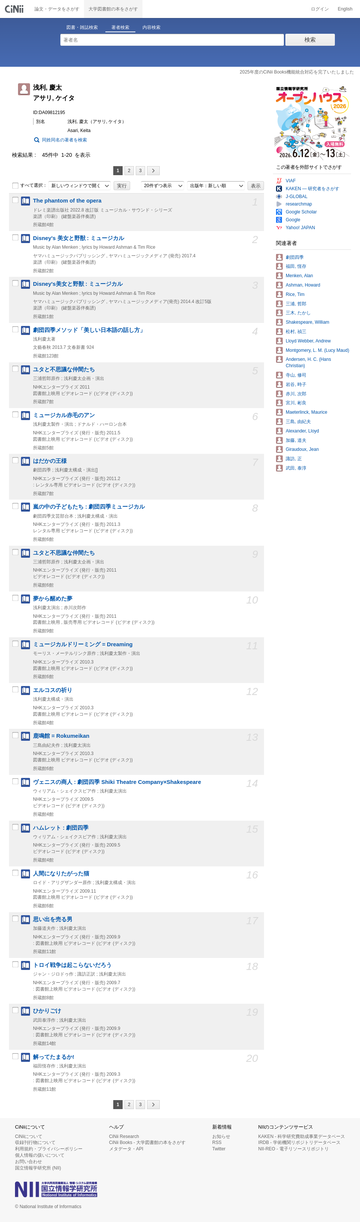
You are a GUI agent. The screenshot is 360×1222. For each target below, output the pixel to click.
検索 (310, 39)
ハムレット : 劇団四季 (60, 828)
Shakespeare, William (307, 322)
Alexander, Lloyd (302, 431)
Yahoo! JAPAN (300, 227)
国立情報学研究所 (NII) (38, 1168)
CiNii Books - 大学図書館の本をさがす (147, 1142)
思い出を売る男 (52, 919)
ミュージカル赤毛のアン (64, 415)
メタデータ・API (126, 1148)
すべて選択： (29, 185)
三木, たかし (298, 312)
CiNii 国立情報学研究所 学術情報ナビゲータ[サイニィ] (15, 9)
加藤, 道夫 (296, 440)
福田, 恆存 (296, 266)
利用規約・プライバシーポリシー (48, 1148)
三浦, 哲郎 (296, 303)
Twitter (218, 1148)
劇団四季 (295, 257)
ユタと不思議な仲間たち (64, 369)
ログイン (320, 9)
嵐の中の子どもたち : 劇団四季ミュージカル (89, 507)
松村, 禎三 (296, 331)
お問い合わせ (28, 1161)
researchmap (299, 204)
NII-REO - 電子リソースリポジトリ (293, 1148)
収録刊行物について (35, 1142)
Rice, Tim (295, 294)
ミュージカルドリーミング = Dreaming (83, 644)
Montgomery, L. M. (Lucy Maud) (317, 350)
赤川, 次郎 (296, 393)
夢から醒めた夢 (52, 599)
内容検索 (151, 27)
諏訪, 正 (294, 458)
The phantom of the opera (67, 201)
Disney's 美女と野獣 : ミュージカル (78, 238)
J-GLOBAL (297, 196)
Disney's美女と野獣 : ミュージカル (78, 284)
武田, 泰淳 (296, 468)
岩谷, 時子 (296, 384)
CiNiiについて (28, 1136)
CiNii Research (124, 1136)
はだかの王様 (50, 461)
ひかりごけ (47, 1011)
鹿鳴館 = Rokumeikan (61, 736)
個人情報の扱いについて (39, 1155)
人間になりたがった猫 (61, 874)
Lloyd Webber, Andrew (308, 341)
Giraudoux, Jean (302, 449)
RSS (217, 1142)
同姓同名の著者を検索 (64, 140)
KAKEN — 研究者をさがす (312, 188)
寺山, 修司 (296, 375)
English (345, 9)
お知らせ (221, 1136)
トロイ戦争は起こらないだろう (72, 965)
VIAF (291, 180)
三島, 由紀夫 (298, 421)
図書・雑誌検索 (82, 27)
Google (293, 219)
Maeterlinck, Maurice (306, 412)
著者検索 (120, 27)
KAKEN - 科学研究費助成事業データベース (301, 1136)
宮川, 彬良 (296, 402)
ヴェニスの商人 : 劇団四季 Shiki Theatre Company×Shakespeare (117, 782)
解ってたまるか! (53, 1057)
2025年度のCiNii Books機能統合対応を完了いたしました (297, 72)
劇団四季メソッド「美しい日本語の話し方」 (89, 330)
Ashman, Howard (303, 285)
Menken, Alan (299, 275)
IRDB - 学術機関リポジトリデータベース (299, 1142)
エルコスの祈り (52, 690)
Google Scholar (301, 212)
